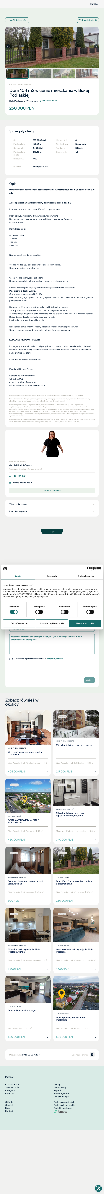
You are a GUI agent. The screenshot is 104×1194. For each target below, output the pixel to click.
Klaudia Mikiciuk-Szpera (20, 465)
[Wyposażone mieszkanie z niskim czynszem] (28, 743)
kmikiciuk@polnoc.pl (20, 482)
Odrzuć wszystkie (19, 623)
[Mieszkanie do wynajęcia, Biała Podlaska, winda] (28, 940)
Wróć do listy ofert (17, 20)
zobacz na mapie (48, 101)
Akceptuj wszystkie (85, 623)
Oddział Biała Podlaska (52, 490)
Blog (7, 1108)
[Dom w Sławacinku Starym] (28, 1008)
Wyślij (89, 680)
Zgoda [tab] (18, 576)
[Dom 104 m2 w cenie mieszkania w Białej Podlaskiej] (76, 876)
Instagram (10, 1090)
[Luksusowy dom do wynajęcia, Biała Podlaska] (76, 940)
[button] (96, 46)
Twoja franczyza (61, 1096)
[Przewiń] (45, 763)
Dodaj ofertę (60, 1087)
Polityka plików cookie (64, 1105)
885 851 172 (17, 476)
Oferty (57, 1084)
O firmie (9, 1102)
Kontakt (9, 1111)
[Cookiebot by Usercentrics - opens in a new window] (89, 569)
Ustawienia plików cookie (52, 623)
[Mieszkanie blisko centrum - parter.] (76, 743)
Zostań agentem (61, 1093)
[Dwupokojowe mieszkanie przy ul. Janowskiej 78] (28, 876)
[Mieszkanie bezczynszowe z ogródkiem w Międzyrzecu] (76, 811)
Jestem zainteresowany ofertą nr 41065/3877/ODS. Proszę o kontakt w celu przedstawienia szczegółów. (52, 644)
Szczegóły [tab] (52, 576)
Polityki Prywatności (55, 659)
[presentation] (27, 668)
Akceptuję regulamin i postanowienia (38, 659)
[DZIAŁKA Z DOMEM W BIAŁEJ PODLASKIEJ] (28, 811)
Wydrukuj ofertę (87, 20)
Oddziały (9, 1105)
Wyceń (57, 1090)
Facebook (9, 1093)
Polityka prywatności (64, 1102)
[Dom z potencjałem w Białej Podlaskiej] (76, 1008)
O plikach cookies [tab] (86, 576)
